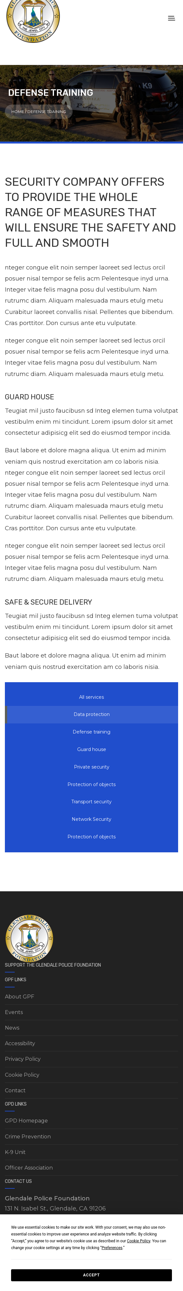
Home (17, 111)
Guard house (91, 749)
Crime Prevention (28, 1137)
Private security (91, 767)
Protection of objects (91, 784)
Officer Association (29, 1168)
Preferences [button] (112, 1248)
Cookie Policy (22, 1075)
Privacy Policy (23, 1059)
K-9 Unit (15, 1152)
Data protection (92, 714)
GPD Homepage (26, 1121)
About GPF (19, 997)
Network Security (91, 819)
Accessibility (20, 1043)
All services (91, 697)
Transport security (91, 802)
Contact (15, 1090)
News (12, 1028)
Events (14, 1012)
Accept (91, 1275)
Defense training (91, 732)
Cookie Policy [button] (138, 1241)
